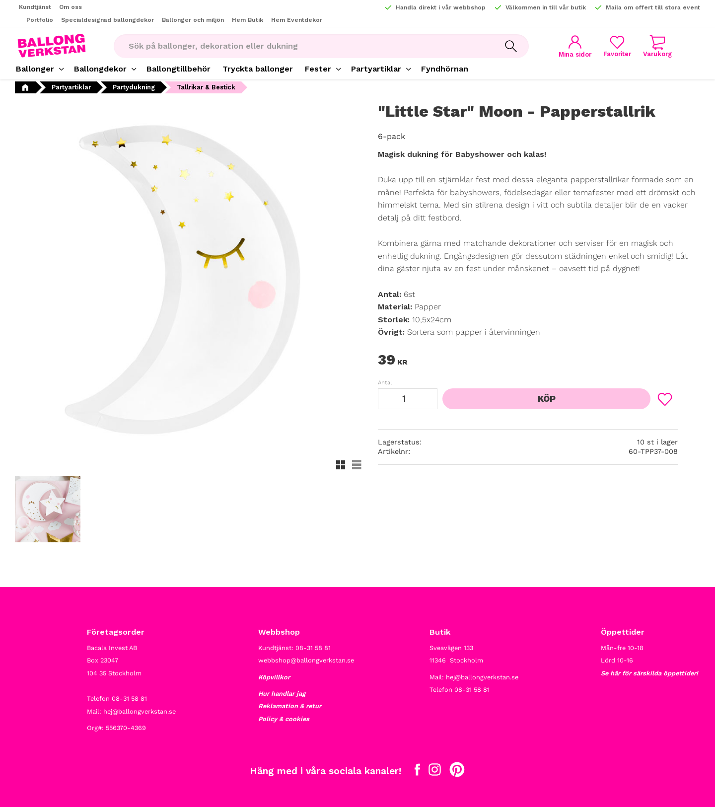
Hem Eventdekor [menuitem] (296, 19)
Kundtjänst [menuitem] (35, 6)
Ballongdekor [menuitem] (100, 68)
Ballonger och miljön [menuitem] (193, 19)
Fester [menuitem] (318, 68)
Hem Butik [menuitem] (247, 19)
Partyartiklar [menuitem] (376, 68)
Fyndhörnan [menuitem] (444, 68)
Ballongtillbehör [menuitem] (178, 68)
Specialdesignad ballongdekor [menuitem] (107, 19)
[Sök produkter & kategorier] (303, 46)
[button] (617, 46)
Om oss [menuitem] (70, 6)
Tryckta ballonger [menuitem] (257, 68)
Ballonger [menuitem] (35, 68)
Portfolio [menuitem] (39, 19)
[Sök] (511, 46)
